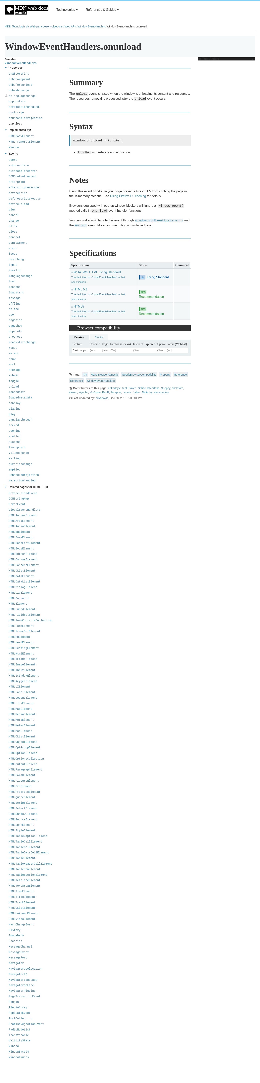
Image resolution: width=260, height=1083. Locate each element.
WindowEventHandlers (92, 26)
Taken (132, 388)
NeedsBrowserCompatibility (139, 374)
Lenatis (127, 392)
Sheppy (165, 388)
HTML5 (98, 311)
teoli (125, 388)
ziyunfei (83, 392)
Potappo (116, 392)
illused (73, 392)
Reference (180, 374)
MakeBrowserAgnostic (104, 374)
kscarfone (153, 388)
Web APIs (71, 26)
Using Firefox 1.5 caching (128, 196)
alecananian (161, 392)
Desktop (79, 337)
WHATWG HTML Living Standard (98, 277)
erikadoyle (114, 388)
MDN (8, 26)
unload (80, 225)
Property (165, 374)
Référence (76, 380)
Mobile (99, 337)
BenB (105, 392)
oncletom (177, 388)
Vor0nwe (95, 392)
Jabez (136, 392)
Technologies (67, 9)
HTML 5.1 (98, 294)
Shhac (142, 388)
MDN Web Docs (26, 10)
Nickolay (147, 392)
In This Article (225, 58)
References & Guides (102, 9)
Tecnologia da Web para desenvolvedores (38, 26)
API (85, 374)
